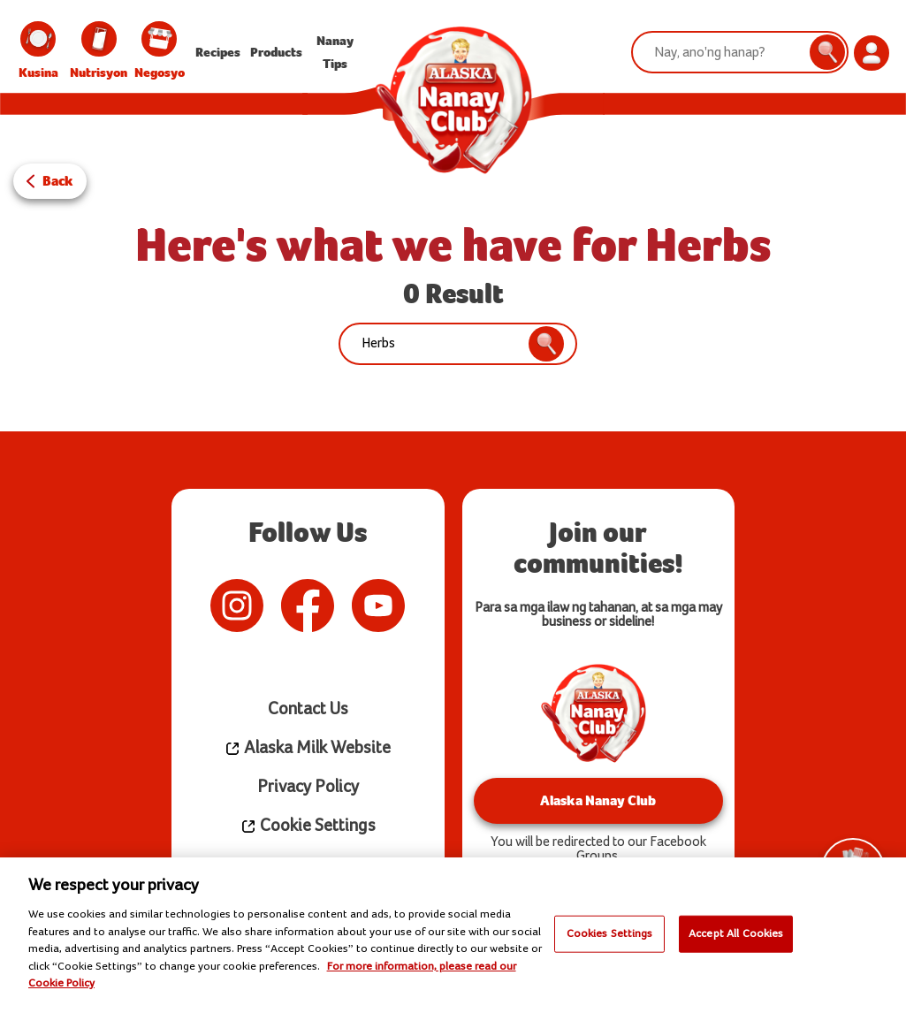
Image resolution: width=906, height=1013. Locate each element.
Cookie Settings (308, 826)
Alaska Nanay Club (598, 800)
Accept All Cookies (736, 933)
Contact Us (308, 709)
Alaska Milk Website (308, 748)
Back (57, 180)
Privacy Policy (308, 787)
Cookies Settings (610, 933)
